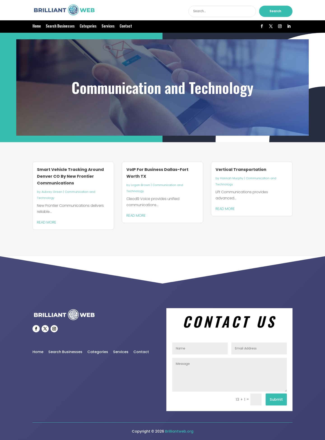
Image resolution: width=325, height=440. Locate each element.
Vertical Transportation (241, 169)
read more (46, 222)
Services (108, 26)
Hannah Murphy (231, 178)
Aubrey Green (52, 192)
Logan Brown (140, 185)
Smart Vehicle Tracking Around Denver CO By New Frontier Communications (70, 176)
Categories (88, 26)
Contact (126, 26)
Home (36, 26)
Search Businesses (60, 26)
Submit (276, 399)
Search (275, 11)
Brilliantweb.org (179, 431)
